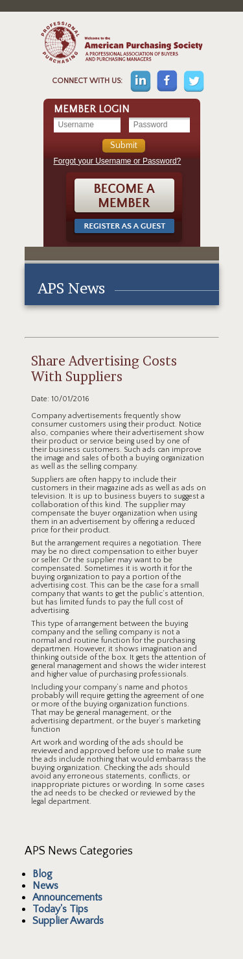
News (45, 885)
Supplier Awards (68, 921)
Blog (42, 874)
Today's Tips (60, 909)
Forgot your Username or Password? (117, 161)
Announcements (67, 897)
